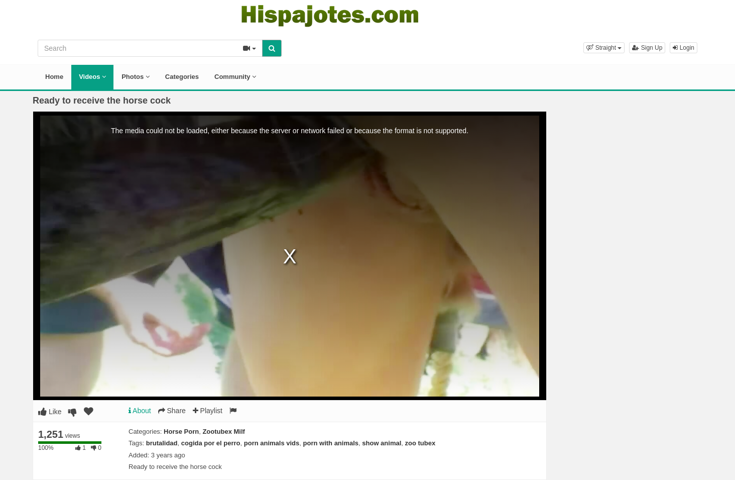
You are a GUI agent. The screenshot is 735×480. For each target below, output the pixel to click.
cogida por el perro (210, 443)
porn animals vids (272, 443)
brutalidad (162, 443)
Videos (92, 76)
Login (683, 47)
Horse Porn (181, 431)
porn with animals (331, 443)
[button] (604, 47)
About (140, 411)
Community (235, 76)
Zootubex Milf (223, 431)
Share (172, 411)
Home (54, 76)
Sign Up (647, 47)
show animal (381, 443)
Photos (135, 76)
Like (50, 412)
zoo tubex (420, 443)
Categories (182, 76)
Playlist (207, 411)
